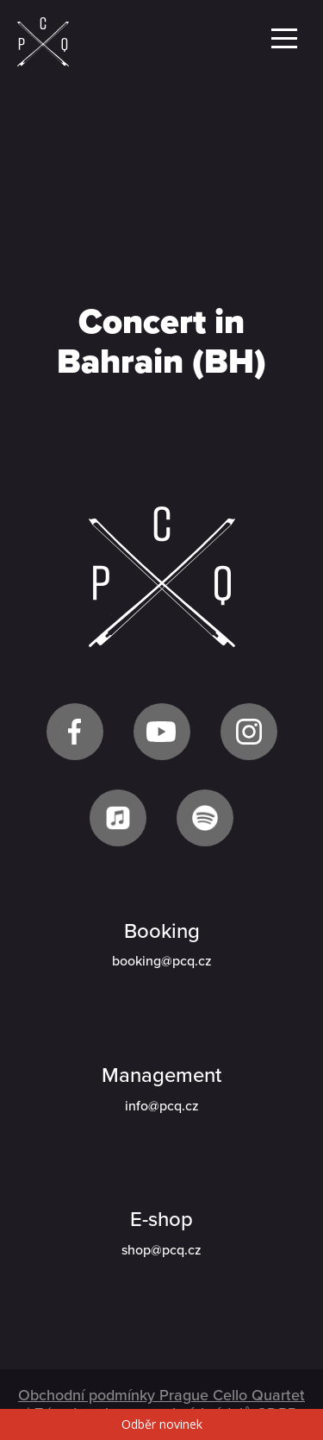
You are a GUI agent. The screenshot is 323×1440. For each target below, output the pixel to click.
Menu (284, 38)
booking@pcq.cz (162, 961)
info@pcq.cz (162, 1106)
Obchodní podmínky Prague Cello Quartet (161, 1395)
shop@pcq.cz (161, 1250)
